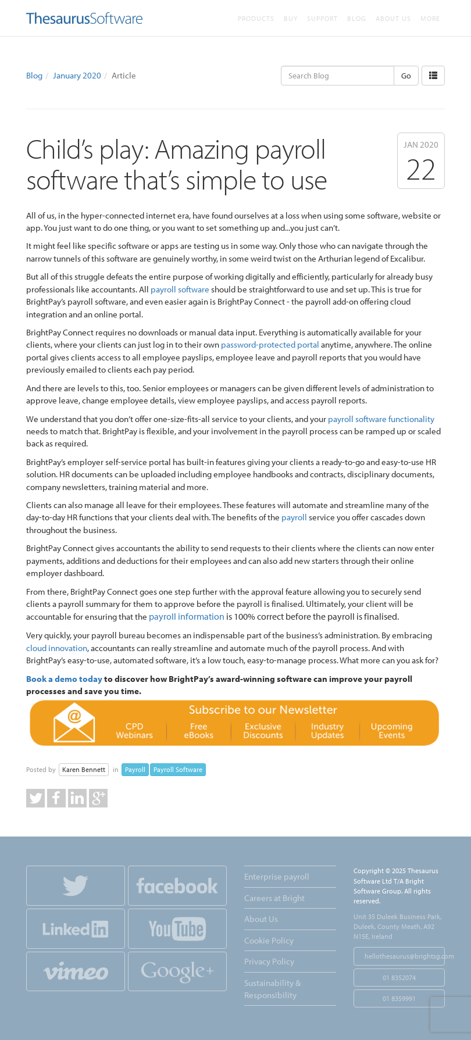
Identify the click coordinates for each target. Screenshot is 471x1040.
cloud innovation (56, 647)
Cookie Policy (269, 940)
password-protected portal (270, 344)
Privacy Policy (269, 961)
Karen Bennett (83, 769)
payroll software (180, 289)
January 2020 (77, 75)
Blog (356, 18)
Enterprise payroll (276, 876)
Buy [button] (291, 18)
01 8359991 (399, 998)
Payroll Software (178, 769)
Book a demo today (64, 678)
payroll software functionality (381, 418)
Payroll (135, 769)
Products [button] (256, 18)
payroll (294, 517)
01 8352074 (399, 977)
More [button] (430, 18)
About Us (393, 18)
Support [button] (322, 18)
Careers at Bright (274, 897)
